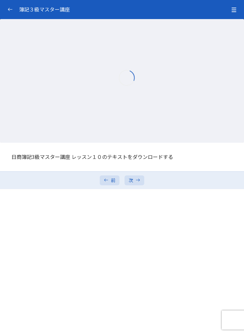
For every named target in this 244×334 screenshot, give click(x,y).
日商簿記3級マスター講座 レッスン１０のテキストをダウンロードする (92, 156)
